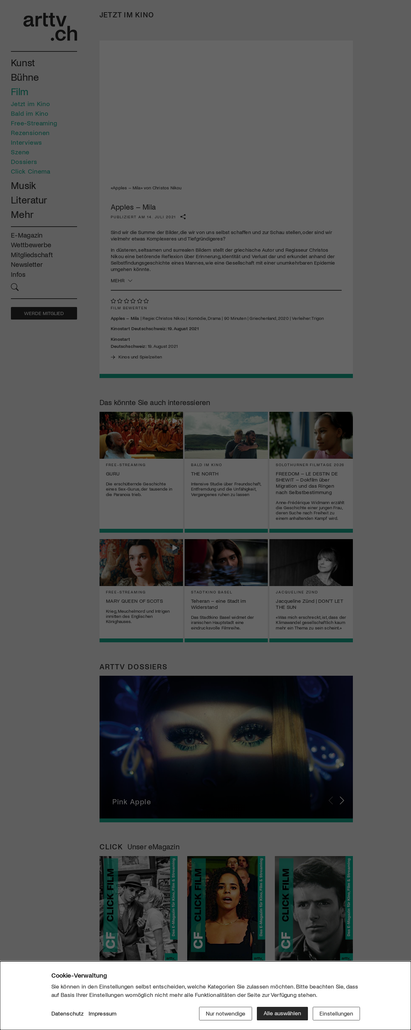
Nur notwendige (225, 1012)
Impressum (103, 1013)
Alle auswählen (282, 1012)
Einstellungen (336, 1012)
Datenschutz (67, 1013)
